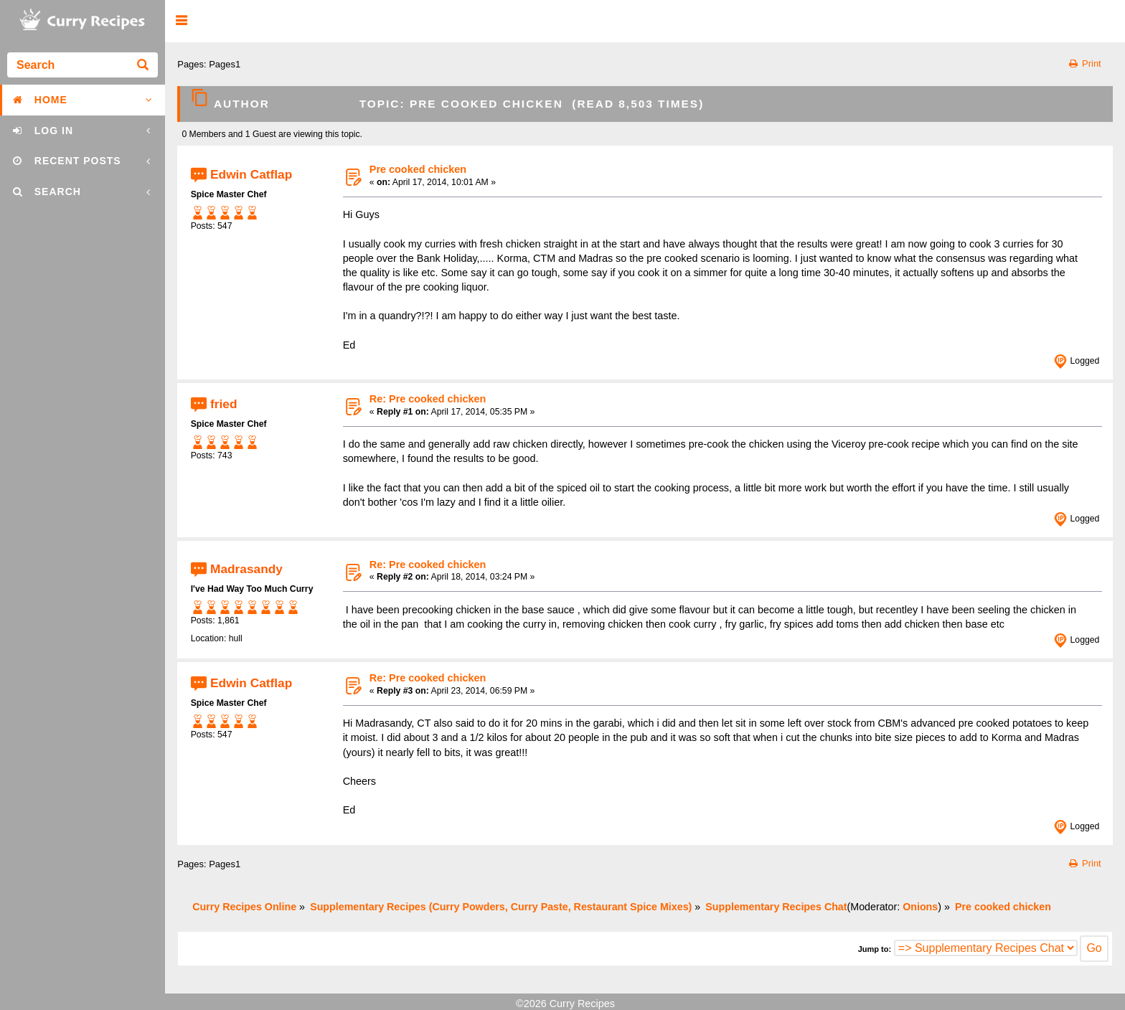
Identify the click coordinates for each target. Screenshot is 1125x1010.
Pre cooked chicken (417, 169)
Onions (920, 906)
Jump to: (874, 949)
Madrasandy (246, 569)
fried (223, 403)
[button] (181, 21)
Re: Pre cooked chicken (427, 399)
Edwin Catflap (251, 173)
